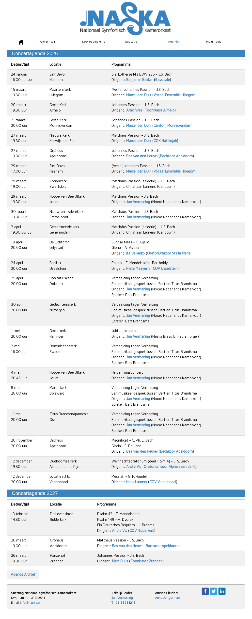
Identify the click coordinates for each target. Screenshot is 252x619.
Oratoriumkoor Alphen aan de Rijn (171, 466)
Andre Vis (133, 466)
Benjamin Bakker (139, 80)
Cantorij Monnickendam (172, 125)
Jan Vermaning (138, 202)
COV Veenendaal (162, 482)
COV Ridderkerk (141, 530)
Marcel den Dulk (138, 95)
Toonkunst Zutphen (146, 561)
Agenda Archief (23, 574)
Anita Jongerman (167, 598)
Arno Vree (134, 110)
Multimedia (213, 41)
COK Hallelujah (165, 141)
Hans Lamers (136, 482)
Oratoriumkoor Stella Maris (168, 253)
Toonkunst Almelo (159, 110)
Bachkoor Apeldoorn (176, 156)
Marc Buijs (120, 561)
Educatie (131, 41)
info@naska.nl (30, 602)
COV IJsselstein (165, 268)
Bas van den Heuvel (142, 156)
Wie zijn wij (47, 41)
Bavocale (162, 80)
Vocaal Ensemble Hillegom (174, 95)
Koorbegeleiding (93, 41)
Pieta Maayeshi (138, 268)
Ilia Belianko (135, 253)
